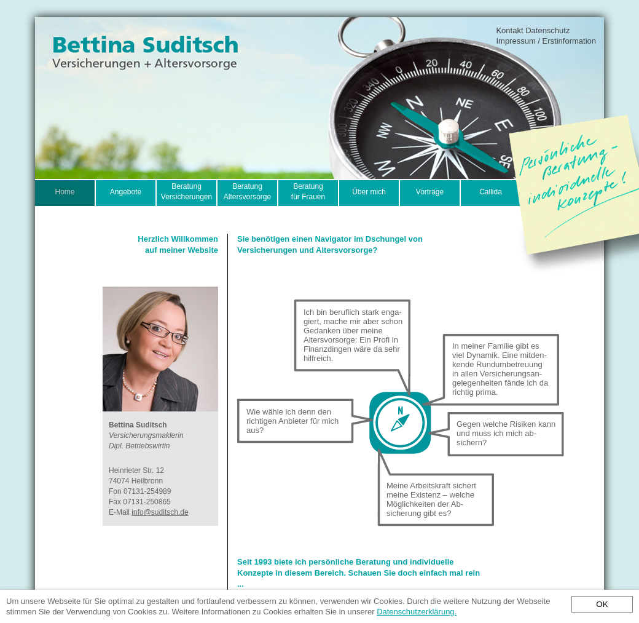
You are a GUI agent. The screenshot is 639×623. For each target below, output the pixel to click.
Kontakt (509, 30)
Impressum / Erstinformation (546, 41)
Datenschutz (547, 30)
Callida (490, 192)
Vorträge (430, 192)
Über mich (369, 192)
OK (602, 604)
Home (64, 192)
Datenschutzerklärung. (417, 611)
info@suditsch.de (159, 512)
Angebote (125, 192)
